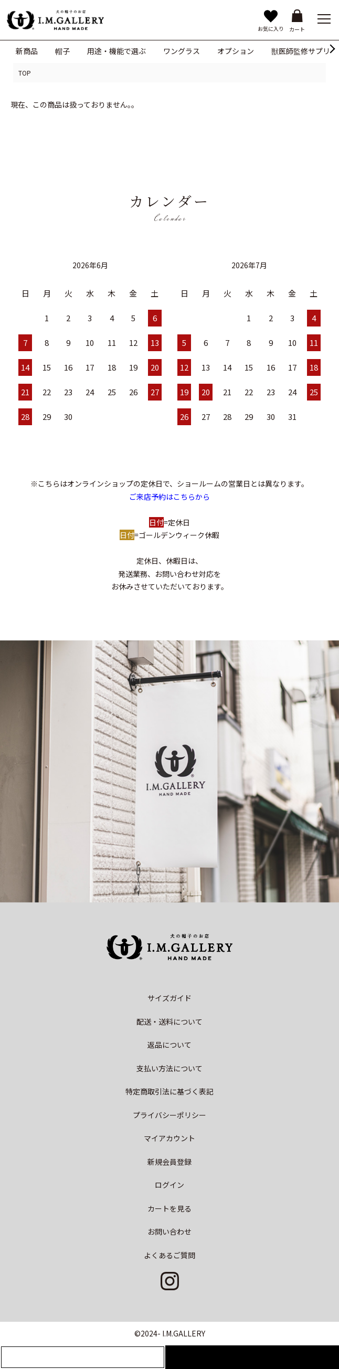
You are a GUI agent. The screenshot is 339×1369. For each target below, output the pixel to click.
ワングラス (181, 51)
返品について (169, 1044)
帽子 (62, 51)
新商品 (27, 51)
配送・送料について (169, 1021)
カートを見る (169, 1208)
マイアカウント (169, 1138)
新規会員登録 (169, 1161)
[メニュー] (323, 18)
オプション (235, 51)
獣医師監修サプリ (300, 51)
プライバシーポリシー (169, 1115)
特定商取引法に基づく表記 (169, 1091)
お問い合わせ (169, 1231)
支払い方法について (169, 1068)
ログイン (169, 1185)
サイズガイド (169, 998)
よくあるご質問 (169, 1255)
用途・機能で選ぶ (116, 51)
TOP (24, 72)
